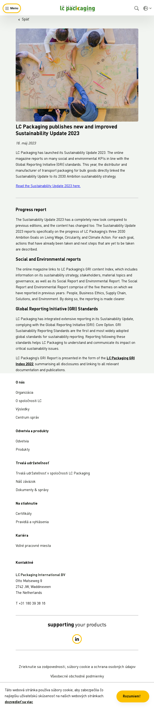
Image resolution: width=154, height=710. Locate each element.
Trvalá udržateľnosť (32, 463)
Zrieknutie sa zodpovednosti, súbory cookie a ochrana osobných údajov (77, 667)
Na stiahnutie (27, 504)
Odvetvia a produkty (32, 431)
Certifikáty (24, 514)
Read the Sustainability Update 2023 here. (48, 186)
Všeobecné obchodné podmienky (77, 676)
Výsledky (22, 409)
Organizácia (24, 393)
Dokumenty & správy (32, 490)
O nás (20, 382)
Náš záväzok (26, 482)
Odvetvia (22, 441)
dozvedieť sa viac (19, 702)
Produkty (23, 450)
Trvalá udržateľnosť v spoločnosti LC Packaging (53, 473)
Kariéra (22, 536)
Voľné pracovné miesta (33, 546)
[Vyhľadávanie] (137, 8)
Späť (23, 19)
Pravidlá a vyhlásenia (32, 522)
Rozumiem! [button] (131, 696)
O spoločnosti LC (29, 401)
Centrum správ (27, 418)
